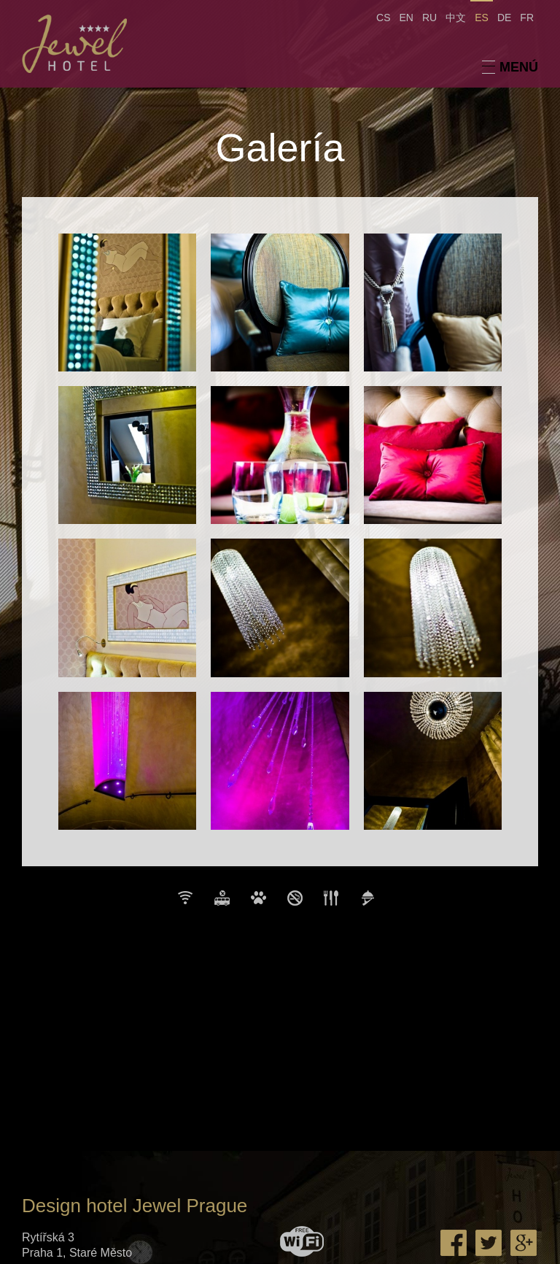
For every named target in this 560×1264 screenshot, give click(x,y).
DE (504, 17)
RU (429, 17)
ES (482, 17)
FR (527, 17)
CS (383, 17)
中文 (456, 17)
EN (406, 17)
